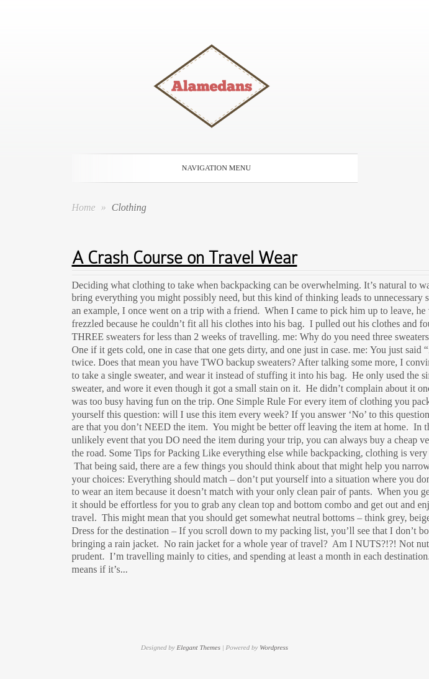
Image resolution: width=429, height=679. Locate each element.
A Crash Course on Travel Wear (184, 257)
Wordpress (274, 647)
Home (84, 207)
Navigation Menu (212, 168)
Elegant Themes (198, 647)
